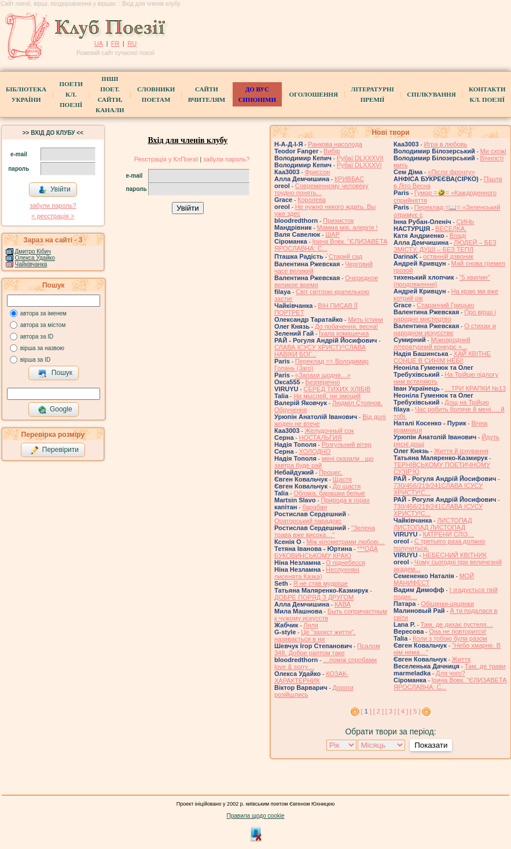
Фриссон (317, 171)
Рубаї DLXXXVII (360, 158)
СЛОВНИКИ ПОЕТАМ (156, 94)
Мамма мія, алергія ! (347, 227)
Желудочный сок (329, 430)
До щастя (347, 486)
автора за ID (37, 336)
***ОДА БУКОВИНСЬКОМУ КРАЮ (326, 552)
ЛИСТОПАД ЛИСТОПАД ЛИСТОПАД (433, 524)
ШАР (332, 234)
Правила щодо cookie (256, 816)
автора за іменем (43, 313)
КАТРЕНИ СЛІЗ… (448, 534)
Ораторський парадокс (307, 520)
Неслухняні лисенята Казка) (316, 573)
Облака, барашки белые (329, 493)
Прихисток (338, 220)
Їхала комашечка (344, 333)
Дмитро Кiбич (33, 251)
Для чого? (450, 673)
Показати (430, 745)
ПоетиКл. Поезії (71, 94)
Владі (458, 235)
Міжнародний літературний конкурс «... (432, 343)
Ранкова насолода (335, 144)
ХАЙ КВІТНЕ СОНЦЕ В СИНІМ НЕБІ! (442, 357)
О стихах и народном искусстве (445, 329)
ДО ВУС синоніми (257, 94)
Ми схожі (493, 151)
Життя (461, 659)
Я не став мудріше (320, 583)
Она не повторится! (457, 631)
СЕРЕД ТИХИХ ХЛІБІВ (336, 388)
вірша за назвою (42, 348)
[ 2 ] (378, 711)
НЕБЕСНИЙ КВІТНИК (454, 555)
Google (55, 409)
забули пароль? (53, 205)
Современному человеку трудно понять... (321, 189)
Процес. (331, 472)
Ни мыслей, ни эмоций (327, 395)
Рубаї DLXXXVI (359, 164)
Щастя (342, 479)
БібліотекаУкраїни (26, 94)
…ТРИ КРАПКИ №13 (475, 388)
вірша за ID (35, 359)
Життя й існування (461, 450)
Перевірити (54, 450)
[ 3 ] (390, 711)
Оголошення (313, 94)
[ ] (366, 711)
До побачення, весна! (346, 326)
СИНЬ (466, 221)
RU (132, 43)
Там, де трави (485, 666)
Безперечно (323, 381)
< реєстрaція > (52, 215)
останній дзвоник (448, 256)
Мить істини (365, 319)
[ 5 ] (415, 711)
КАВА (342, 604)
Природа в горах (345, 500)
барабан (314, 506)
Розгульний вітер (347, 444)
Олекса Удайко (35, 258)
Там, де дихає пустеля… (457, 624)
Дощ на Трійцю (466, 402)
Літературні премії (372, 94)
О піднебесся (345, 562)
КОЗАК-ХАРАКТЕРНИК (311, 677)
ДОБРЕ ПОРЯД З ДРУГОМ (314, 597)
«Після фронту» (451, 171)
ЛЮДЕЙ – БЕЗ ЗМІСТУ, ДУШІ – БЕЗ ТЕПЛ (445, 246)
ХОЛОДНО (314, 451)
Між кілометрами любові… (345, 541)
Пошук (55, 373)
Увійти (54, 189)
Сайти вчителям (206, 94)
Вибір (331, 151)
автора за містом (43, 325)
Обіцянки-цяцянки (447, 603)
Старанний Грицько (445, 305)
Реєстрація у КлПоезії (166, 159)
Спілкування (431, 94)
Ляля (310, 625)
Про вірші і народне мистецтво (445, 315)
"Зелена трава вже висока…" (324, 531)
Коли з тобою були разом (450, 638)
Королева (311, 199)
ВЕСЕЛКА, (450, 228)
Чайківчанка (31, 264)
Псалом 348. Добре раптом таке (327, 649)
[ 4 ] (403, 711)
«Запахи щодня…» (323, 375)
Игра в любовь (445, 144)
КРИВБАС (349, 178)
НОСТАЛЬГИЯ (320, 437)
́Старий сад (345, 256)
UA (98, 43)
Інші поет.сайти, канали (109, 94)
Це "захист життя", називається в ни (314, 635)
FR (115, 43)
